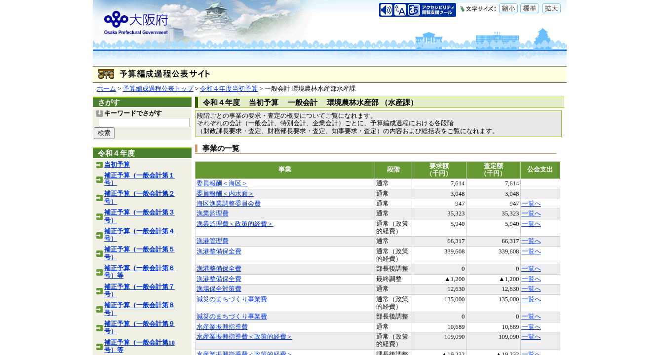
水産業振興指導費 (222, 326)
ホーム (106, 88)
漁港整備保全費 (218, 251)
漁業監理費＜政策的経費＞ (234, 223)
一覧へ (531, 203)
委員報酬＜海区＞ (222, 183)
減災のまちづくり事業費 (231, 299)
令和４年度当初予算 (229, 88)
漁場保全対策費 (218, 288)
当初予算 (117, 164)
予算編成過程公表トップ (158, 88)
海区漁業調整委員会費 (228, 203)
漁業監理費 (212, 213)
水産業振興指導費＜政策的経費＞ (244, 336)
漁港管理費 (212, 241)
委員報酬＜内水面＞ (225, 193)
